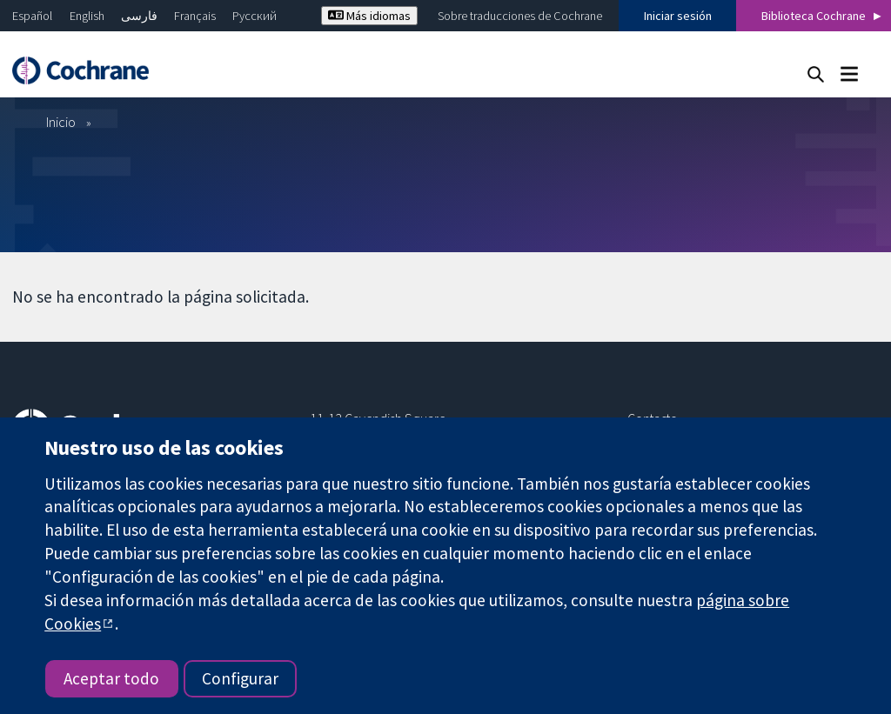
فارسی (139, 15)
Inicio (61, 121)
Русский (254, 15)
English (87, 15)
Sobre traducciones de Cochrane (520, 15)
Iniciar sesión (678, 15)
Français (195, 15)
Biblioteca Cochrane (813, 15)
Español (32, 15)
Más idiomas (369, 15)
